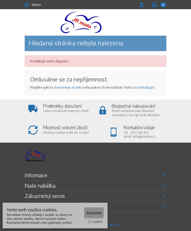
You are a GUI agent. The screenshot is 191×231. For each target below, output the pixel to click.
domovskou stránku (68, 87)
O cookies (95, 221)
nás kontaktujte (143, 87)
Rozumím (94, 212)
